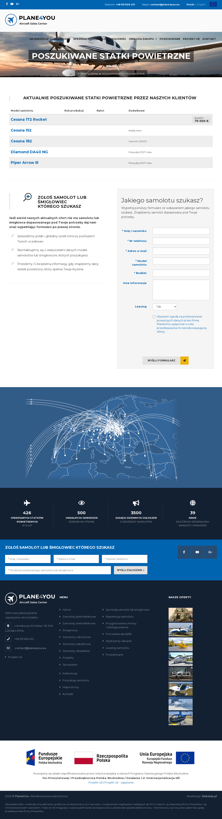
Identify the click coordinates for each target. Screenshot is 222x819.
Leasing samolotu (116, 647)
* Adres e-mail (136, 251)
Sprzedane (62, 38)
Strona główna (87, 73)
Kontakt (209, 38)
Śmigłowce (69, 630)
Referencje (68, 673)
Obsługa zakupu (143, 38)
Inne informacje (135, 283)
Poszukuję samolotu (74, 680)
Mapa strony (69, 687)
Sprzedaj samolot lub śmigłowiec (99, 38)
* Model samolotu (139, 262)
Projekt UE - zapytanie (119, 782)
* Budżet (140, 273)
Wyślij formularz (168, 360)
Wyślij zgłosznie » (130, 570)
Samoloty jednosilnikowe (78, 616)
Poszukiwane (170, 38)
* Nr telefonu (137, 240)
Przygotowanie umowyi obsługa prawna (119, 625)
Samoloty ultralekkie (75, 651)
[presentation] (166, 345)
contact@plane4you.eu (30, 648)
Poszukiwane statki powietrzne (123, 73)
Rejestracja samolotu (118, 616)
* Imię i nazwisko (134, 230)
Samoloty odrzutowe (75, 637)
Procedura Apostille (117, 634)
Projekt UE (191, 38)
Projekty (67, 657)
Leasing (141, 306)
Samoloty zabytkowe (75, 644)
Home (65, 609)
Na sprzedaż (41, 38)
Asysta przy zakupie (117, 640)
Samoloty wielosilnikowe (77, 623)
